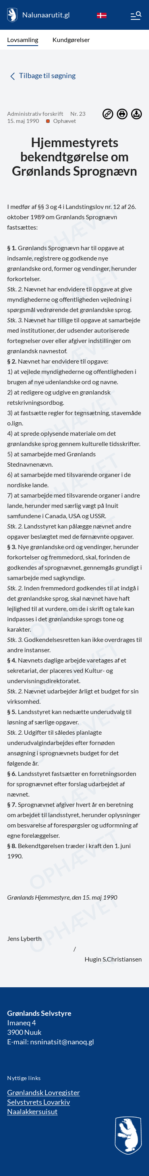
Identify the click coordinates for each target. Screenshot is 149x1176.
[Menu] (135, 16)
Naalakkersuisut (32, 1111)
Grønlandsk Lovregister (43, 1092)
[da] (101, 15)
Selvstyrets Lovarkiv (38, 1101)
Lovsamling (22, 39)
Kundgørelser (71, 39)
